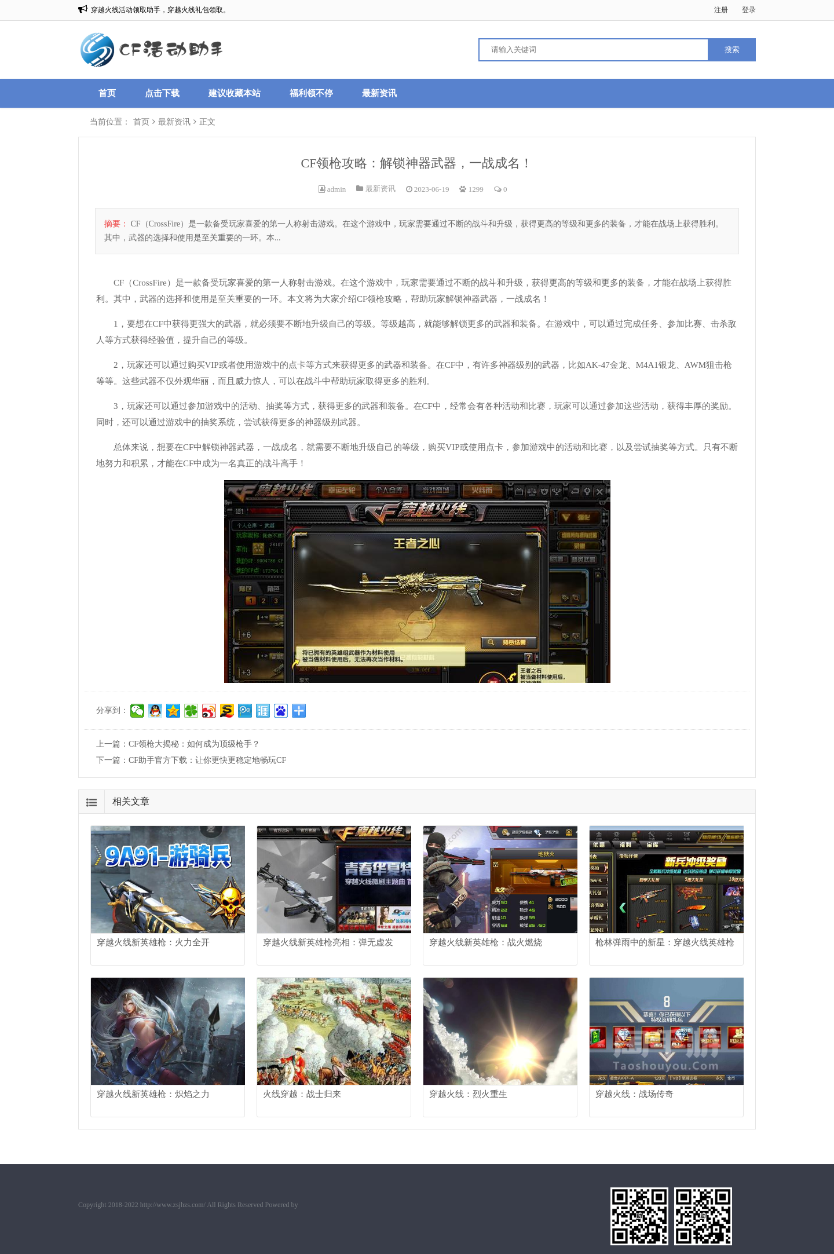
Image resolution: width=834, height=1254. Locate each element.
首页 (107, 93)
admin (336, 189)
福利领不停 (311, 93)
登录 (749, 10)
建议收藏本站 (235, 93)
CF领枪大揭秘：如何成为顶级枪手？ (194, 744)
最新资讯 (379, 93)
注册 (721, 10)
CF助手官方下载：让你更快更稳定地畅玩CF (207, 760)
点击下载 (162, 93)
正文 (207, 122)
